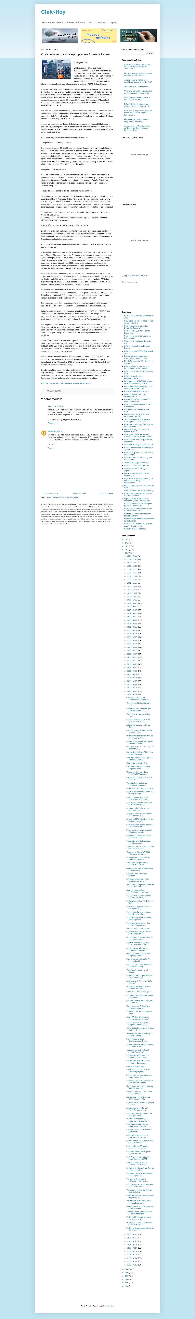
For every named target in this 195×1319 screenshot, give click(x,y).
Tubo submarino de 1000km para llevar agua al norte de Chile (137, 420)
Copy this (126, 276)
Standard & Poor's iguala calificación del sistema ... (137, 1180)
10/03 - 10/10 (132, 597)
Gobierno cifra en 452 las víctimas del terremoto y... (139, 869)
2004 (127, 1286)
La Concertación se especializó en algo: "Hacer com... (139, 938)
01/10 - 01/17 (132, 1262)
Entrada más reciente (50, 493)
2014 (127, 539)
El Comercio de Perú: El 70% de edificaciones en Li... (138, 933)
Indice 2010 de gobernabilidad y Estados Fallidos (136, 431)
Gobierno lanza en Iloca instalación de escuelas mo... (139, 1207)
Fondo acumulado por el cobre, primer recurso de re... (138, 924)
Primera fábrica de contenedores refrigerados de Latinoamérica (136, 357)
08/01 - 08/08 (132, 627)
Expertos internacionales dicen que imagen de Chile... (139, 793)
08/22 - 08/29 (132, 617)
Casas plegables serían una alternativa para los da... (137, 1136)
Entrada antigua (106, 493)
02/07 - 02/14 (132, 1248)
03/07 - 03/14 (132, 1235)
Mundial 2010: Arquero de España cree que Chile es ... (139, 742)
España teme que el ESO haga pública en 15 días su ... (138, 1062)
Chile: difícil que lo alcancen (135, 529)
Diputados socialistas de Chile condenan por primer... (138, 880)
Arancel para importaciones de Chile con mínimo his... (138, 1098)
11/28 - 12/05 (132, 570)
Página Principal (79, 493)
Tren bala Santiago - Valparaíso (136, 463)
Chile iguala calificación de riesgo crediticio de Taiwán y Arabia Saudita (138, 435)
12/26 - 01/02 (132, 556)
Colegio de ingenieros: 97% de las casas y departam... (139, 753)
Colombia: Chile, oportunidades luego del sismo (138, 768)
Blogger (110, 1306)
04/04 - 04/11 (132, 685)
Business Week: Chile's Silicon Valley (138, 491)
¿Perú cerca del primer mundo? (136, 86)
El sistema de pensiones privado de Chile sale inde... (140, 1229)
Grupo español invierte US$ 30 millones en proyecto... (138, 853)
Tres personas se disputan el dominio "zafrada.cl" (137, 1051)
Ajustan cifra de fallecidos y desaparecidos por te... (136, 949)
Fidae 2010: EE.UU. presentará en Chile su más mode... (139, 976)
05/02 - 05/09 (132, 671)
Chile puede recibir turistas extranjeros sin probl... (136, 784)
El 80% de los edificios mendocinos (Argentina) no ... (140, 1196)
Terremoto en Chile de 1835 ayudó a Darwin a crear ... (139, 1034)
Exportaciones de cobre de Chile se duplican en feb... (140, 1169)
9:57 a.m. (60, 431)
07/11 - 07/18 (132, 637)
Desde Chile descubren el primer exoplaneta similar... (139, 955)
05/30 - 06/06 (132, 657)
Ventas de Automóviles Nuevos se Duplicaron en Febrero (139, 1082)
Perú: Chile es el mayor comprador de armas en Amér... (139, 1185)
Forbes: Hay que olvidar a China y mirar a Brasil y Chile (137, 415)
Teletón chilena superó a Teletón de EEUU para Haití (140, 886)
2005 (127, 1283)
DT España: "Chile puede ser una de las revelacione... (139, 1224)
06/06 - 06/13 (132, 654)
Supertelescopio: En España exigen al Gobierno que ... (137, 1024)
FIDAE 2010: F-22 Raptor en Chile (139, 788)
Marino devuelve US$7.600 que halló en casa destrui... (138, 710)
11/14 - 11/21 (132, 576)
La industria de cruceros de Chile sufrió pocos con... (139, 1114)
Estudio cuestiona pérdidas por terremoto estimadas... (138, 721)
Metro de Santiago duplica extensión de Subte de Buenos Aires (138, 74)
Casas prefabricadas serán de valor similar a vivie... (140, 1029)
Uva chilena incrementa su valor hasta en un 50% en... (138, 987)
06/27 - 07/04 (132, 644)
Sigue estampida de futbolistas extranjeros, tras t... (138, 842)
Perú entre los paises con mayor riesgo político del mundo (136, 120)
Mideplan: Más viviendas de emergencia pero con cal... (137, 798)
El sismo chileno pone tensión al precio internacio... (138, 1218)
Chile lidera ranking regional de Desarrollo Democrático (136, 327)
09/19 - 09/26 (132, 603)
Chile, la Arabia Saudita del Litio (136, 466)
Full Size (144, 276)
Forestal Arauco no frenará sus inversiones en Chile (138, 858)
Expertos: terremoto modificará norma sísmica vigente (138, 944)
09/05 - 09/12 (132, 610)
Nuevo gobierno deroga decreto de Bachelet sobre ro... (139, 1087)
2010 (127, 553)
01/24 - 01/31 (132, 1255)
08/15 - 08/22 (132, 620)
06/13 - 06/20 (132, 651)
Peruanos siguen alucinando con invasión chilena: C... (139, 1076)
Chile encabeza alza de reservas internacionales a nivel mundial (136, 367)
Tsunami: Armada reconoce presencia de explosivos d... (138, 1120)
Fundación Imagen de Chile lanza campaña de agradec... (139, 908)
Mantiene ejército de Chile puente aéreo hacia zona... (139, 1093)
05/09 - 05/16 (132, 668)
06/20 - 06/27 (132, 647)
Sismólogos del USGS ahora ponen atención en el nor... (140, 847)
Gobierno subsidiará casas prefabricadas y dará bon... (137, 891)
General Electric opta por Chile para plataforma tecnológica (138, 505)
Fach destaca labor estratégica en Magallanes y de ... (139, 759)
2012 (127, 546)
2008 (127, 1273)
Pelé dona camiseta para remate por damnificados (138, 836)
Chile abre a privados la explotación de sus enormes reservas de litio (138, 92)
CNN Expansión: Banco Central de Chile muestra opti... (139, 826)
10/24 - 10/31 (132, 586)
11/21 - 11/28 (132, 573)
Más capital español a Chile (137, 763)
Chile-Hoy (53, 12)
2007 (127, 1276)
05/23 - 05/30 (132, 661)
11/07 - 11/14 (132, 580)
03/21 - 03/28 (132, 691)
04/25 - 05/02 (132, 674)
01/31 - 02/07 (132, 1251)
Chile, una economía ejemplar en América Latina (139, 1191)
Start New (135, 276)
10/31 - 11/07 (132, 583)
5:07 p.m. (60, 406)
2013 (127, 543)
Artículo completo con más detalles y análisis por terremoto (66, 383)
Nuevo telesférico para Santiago (136, 391)
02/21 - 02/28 (132, 1241)
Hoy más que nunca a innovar (137, 928)
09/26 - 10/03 (132, 600)
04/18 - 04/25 (132, 678)
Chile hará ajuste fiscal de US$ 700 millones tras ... (139, 748)
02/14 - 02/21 (132, 1245)
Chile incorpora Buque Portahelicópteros (132, 377)
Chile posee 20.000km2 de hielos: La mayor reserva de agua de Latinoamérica (138, 481)
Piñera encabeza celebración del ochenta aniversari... (139, 831)
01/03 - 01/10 (132, 1265)
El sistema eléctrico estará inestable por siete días (136, 1164)
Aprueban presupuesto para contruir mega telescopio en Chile (138, 387)
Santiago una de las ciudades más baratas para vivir (137, 515)
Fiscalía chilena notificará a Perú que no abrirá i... (138, 960)
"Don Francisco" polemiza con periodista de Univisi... (138, 864)
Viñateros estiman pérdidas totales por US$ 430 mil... (139, 1045)
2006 (127, 1279)
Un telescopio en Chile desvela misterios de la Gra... (138, 1007)
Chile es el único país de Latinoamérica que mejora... (138, 699)
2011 (127, 550)
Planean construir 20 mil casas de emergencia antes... (139, 1174)
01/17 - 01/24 (132, 1258)
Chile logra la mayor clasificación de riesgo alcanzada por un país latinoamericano (138, 113)
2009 (127, 1269)
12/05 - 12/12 (132, 566)
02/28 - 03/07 (132, 1238)
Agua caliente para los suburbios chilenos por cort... (139, 919)
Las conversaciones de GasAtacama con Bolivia (136, 1040)
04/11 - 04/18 (132, 681)
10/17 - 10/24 (132, 590)
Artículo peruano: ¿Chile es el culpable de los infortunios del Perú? (138, 81)
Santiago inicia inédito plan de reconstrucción (137, 809)
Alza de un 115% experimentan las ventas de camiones (139, 820)
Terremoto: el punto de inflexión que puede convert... (138, 1202)
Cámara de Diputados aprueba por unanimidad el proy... (139, 966)
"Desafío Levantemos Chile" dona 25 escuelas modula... (139, 1213)
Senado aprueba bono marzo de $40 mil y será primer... (138, 913)
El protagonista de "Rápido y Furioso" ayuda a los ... (137, 1109)
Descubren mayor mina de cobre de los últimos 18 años (138, 495)
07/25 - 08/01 (132, 630)
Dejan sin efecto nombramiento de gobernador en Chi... (139, 737)
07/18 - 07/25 (132, 634)
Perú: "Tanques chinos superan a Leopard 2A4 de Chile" (137, 99)
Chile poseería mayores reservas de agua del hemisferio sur (138, 525)
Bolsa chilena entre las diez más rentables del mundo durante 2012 (137, 105)
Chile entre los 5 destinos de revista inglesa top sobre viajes (138, 510)
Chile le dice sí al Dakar (135, 1066)
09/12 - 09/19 (132, 607)
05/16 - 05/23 (132, 664)
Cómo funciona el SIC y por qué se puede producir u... (139, 1142)
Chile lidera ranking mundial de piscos (138, 445)
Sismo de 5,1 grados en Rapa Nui (139, 992)
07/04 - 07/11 (132, 641)
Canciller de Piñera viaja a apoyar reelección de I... (139, 731)
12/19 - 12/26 (132, 559)
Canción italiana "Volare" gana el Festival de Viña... (139, 1153)
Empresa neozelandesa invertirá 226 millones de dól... (138, 897)
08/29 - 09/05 (132, 613)
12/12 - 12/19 (132, 563)
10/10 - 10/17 (132, 593)
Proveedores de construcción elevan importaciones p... (137, 1056)
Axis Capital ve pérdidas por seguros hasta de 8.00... (137, 1125)
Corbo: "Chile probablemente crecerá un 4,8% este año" (137, 1018)
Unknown (52, 431)
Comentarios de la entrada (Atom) (65, 498)
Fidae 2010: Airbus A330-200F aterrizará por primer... (138, 1071)
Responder (52, 423)
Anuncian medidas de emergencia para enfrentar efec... (139, 804)
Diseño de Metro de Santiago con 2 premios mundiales (137, 400)
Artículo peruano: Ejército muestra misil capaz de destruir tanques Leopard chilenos (137, 128)
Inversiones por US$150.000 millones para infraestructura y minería (138, 382)
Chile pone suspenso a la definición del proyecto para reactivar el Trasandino (138, 67)
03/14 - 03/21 (132, 695)
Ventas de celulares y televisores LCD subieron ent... (139, 815)
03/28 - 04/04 (132, 688)
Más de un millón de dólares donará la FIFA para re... (137, 773)
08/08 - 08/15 (132, 624)
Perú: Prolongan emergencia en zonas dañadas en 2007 (138, 1158)
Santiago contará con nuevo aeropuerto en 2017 (135, 395)
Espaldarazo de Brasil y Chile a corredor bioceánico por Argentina (137, 500)
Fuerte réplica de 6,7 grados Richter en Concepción (137, 1147)
